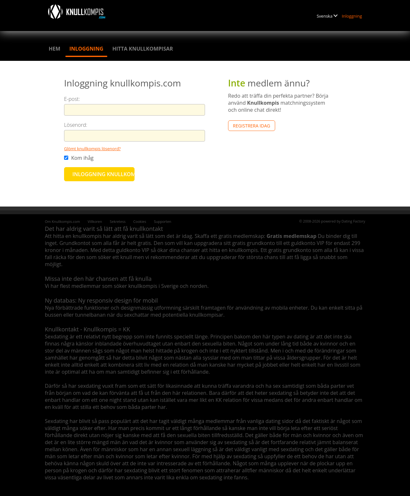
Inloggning (352, 16)
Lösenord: (75, 124)
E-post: (72, 98)
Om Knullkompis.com (62, 221)
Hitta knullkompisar (142, 48)
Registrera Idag (251, 126)
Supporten (162, 221)
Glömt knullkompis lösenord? (92, 148)
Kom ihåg (79, 157)
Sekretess (118, 221)
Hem (54, 48)
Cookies (139, 221)
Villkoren (95, 221)
